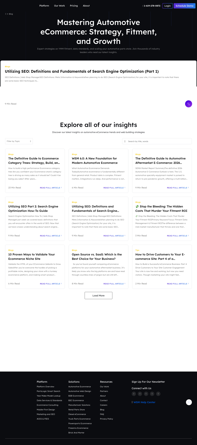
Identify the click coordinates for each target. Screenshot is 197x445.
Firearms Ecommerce (78, 428)
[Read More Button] (189, 104)
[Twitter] (140, 394)
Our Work (59, 5)
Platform (44, 5)
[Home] (5, 14)
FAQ (102, 414)
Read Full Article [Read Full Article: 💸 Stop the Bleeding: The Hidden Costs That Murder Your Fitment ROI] (178, 235)
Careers (103, 405)
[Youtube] (158, 394)
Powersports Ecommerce (80, 423)
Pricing (74, 5)
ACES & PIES (43, 418)
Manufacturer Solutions (79, 405)
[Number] (152, 5)
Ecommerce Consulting (47, 405)
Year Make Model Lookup (48, 395)
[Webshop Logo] (14, 6)
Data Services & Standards (49, 400)
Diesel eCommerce (77, 414)
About (86, 5)
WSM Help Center (144, 402)
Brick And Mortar (76, 432)
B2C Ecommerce (76, 400)
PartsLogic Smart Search (48, 391)
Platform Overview (45, 386)
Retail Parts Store (76, 409)
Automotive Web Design (79, 391)
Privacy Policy (106, 418)
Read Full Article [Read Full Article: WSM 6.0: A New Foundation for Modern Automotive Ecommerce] (114, 187)
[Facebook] (134, 394)
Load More (98, 295)
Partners (104, 391)
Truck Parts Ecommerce (79, 418)
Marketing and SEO (46, 414)
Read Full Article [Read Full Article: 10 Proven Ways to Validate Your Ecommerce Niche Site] (51, 283)
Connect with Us (98, 359)
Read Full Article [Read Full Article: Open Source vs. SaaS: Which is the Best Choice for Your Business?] (114, 283)
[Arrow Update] (189, 402)
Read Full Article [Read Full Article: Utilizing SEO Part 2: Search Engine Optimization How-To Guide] (51, 235)
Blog (102, 409)
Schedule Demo (184, 5)
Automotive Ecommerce (79, 386)
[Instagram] (146, 394)
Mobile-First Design (46, 409)
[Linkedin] (152, 394)
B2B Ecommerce (76, 395)
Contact (103, 400)
